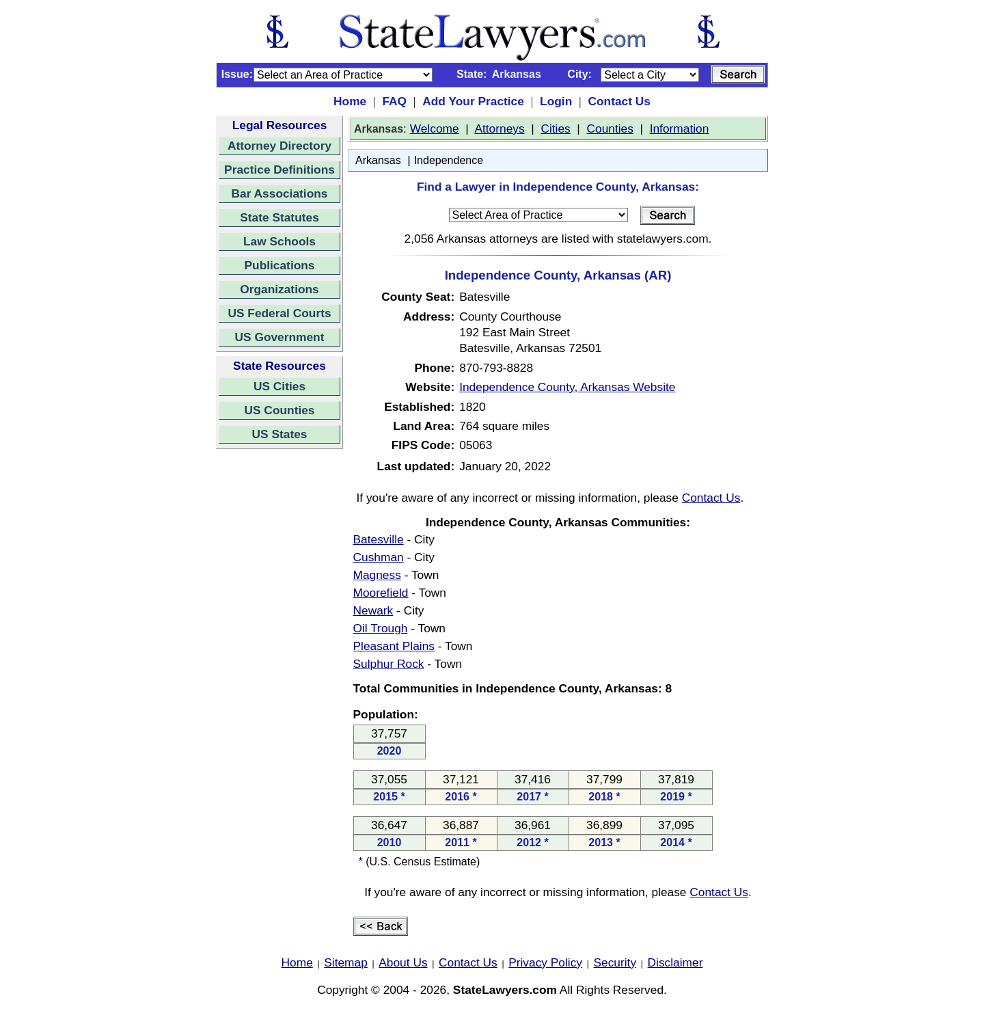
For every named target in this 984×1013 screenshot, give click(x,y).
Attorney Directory (279, 145)
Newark (373, 610)
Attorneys (499, 128)
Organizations (279, 289)
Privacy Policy (545, 962)
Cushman (378, 557)
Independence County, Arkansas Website (567, 387)
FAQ (394, 101)
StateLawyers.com (505, 990)
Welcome (434, 128)
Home (349, 101)
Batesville (378, 539)
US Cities (279, 386)
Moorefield (381, 592)
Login (556, 101)
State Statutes (279, 217)
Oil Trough (380, 628)
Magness (377, 575)
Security (615, 962)
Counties (609, 128)
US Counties (279, 410)
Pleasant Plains (394, 646)
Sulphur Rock (388, 664)
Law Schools (279, 241)
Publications (279, 265)
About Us (403, 962)
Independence (448, 160)
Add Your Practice (473, 101)
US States (280, 434)
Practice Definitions (279, 169)
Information (679, 128)
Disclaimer (675, 962)
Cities (555, 128)
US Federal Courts (279, 313)
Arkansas (378, 160)
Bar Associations (280, 193)
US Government (280, 337)
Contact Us (619, 101)
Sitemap (346, 962)
